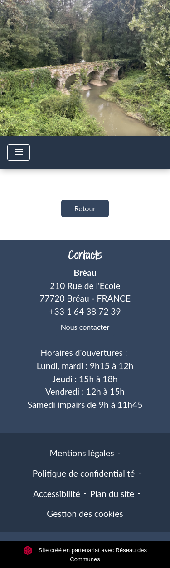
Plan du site (112, 493)
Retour (85, 208)
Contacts (85, 255)
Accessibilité (56, 493)
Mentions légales (82, 453)
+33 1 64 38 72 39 (85, 311)
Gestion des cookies (85, 513)
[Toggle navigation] (18, 152)
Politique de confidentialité (84, 473)
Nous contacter (85, 326)
